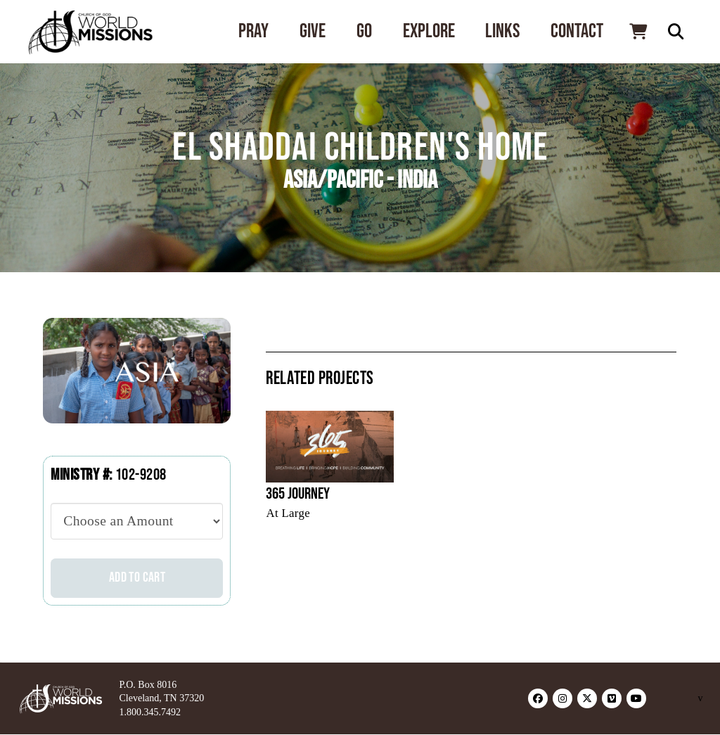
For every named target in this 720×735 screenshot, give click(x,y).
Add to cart (137, 577)
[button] (638, 32)
